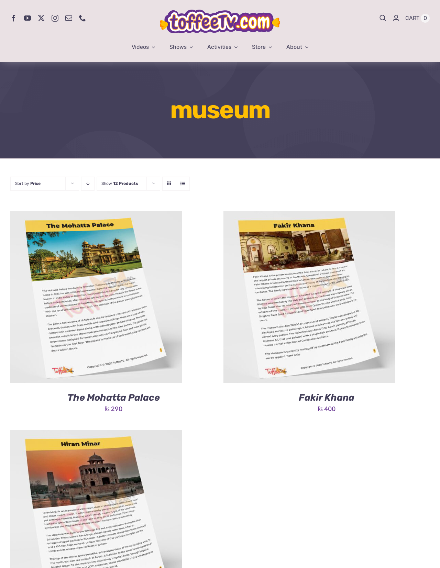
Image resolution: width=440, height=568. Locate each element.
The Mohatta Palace (113, 397)
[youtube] (27, 18)
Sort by (28, 183)
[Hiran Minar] (96, 435)
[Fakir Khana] (309, 216)
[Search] (383, 18)
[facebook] (13, 18)
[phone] (82, 18)
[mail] (68, 18)
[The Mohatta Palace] (96, 216)
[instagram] (55, 18)
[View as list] (182, 183)
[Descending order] (88, 184)
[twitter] (41, 18)
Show (119, 183)
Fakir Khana (326, 397)
